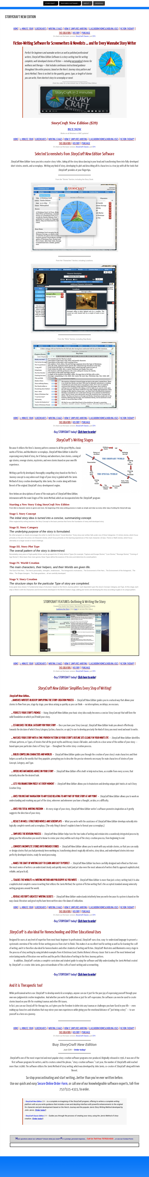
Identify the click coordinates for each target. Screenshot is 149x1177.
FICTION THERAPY (127, 28)
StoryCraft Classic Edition (35, 1116)
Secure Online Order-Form (52, 1084)
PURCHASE (86, 32)
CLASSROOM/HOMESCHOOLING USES (103, 28)
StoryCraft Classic (82, 36)
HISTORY (76, 32)
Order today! (80, 1050)
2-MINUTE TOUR (26, 28)
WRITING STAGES (55, 28)
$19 (94, 36)
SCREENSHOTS (41, 28)
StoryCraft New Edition (34, 1101)
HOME (15, 28)
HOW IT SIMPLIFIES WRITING (75, 28)
